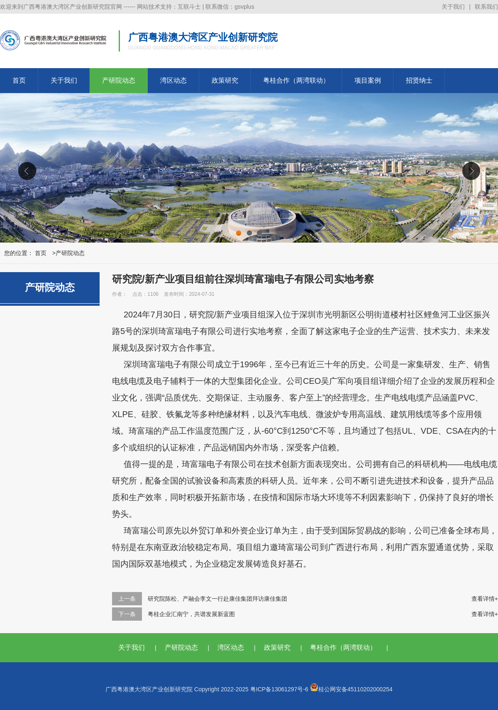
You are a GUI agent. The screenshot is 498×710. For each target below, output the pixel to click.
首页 (19, 80)
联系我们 (486, 6)
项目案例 (367, 80)
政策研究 (225, 80)
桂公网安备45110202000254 (351, 689)
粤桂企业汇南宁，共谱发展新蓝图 (191, 614)
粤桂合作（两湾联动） (296, 80)
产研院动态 (118, 80)
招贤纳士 (419, 80)
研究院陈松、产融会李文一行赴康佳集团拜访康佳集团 (217, 598)
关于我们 (453, 6)
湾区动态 (173, 80)
